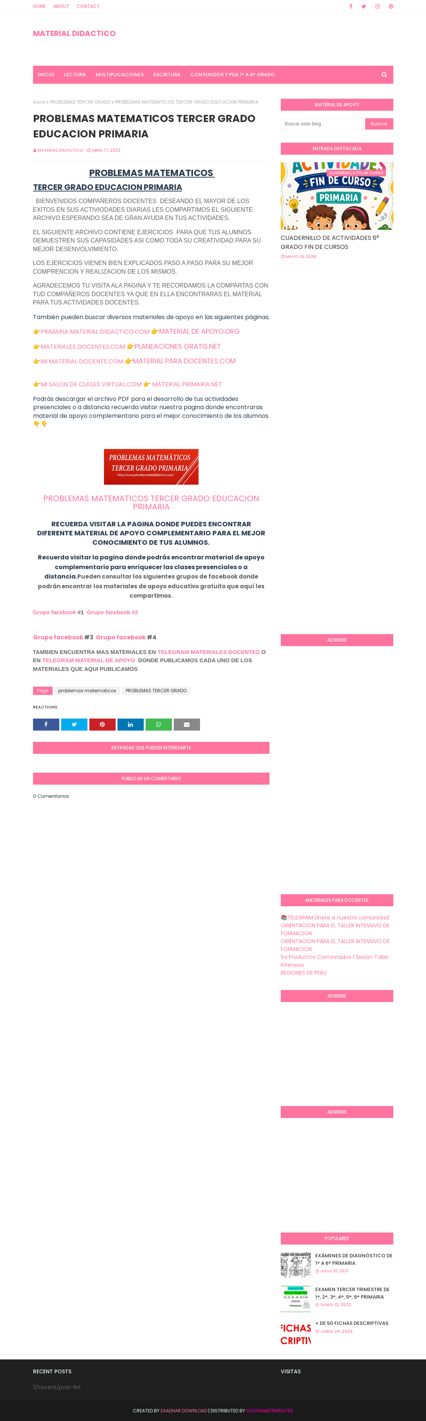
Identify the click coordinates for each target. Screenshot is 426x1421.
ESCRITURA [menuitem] (167, 74)
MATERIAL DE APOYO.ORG (199, 331)
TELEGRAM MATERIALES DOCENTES (209, 652)
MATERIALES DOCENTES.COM (83, 346)
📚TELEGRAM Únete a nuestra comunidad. (335, 917)
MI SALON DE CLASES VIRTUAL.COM (91, 384)
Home (39, 6)
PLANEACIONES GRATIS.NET (178, 346)
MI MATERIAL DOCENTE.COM (82, 361)
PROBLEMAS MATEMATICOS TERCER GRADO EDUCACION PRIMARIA (151, 502)
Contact (88, 6)
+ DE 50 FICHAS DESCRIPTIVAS (351, 1323)
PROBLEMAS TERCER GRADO (80, 102)
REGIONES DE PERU (304, 972)
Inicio (39, 102)
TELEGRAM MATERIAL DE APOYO (88, 660)
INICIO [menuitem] (46, 74)
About (61, 6)
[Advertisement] (353, 325)
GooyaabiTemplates (269, 1410)
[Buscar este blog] (323, 124)
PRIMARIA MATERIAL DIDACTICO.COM (95, 331)
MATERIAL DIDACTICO (74, 33)
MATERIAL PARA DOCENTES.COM (184, 361)
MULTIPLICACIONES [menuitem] (120, 74)
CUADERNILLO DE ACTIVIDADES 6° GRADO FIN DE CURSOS (330, 242)
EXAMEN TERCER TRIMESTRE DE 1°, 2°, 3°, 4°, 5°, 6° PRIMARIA (352, 1293)
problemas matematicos (87, 690)
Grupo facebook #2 (112, 612)
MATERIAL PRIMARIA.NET (187, 384)
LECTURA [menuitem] (75, 74)
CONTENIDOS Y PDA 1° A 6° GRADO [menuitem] (232, 74)
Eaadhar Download (184, 1410)
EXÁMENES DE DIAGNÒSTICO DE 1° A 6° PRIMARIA (354, 1259)
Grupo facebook (54, 612)
